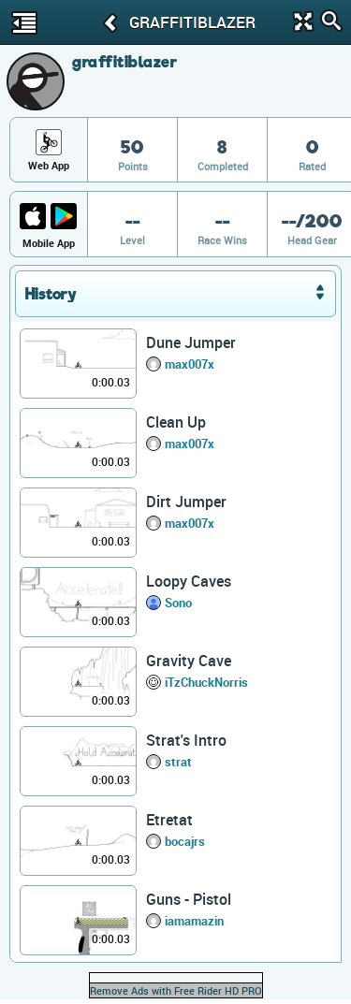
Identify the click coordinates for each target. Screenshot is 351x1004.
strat (178, 761)
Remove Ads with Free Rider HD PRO (176, 990)
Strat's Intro (186, 740)
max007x (189, 363)
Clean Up (176, 422)
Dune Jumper (191, 342)
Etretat (169, 819)
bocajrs (185, 841)
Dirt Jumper (186, 501)
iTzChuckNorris (206, 682)
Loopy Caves (188, 581)
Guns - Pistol (188, 899)
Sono (178, 602)
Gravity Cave (188, 660)
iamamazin (194, 920)
